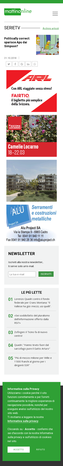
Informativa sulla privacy (23, 421)
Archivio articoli (51, 28)
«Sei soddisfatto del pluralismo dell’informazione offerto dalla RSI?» (32, 319)
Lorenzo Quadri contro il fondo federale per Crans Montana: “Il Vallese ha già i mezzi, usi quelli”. (32, 302)
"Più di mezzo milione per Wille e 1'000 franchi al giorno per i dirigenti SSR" (33, 361)
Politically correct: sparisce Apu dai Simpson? (17, 42)
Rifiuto (40, 449)
